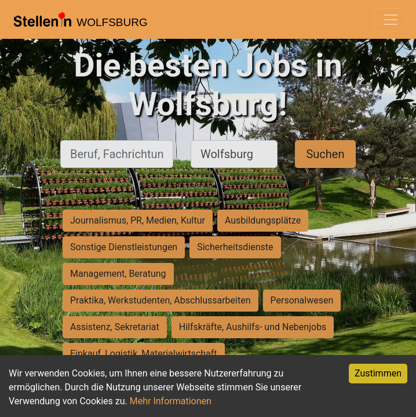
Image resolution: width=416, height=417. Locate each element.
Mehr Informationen (170, 401)
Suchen (325, 154)
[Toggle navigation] (390, 19)
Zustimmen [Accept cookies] (378, 373)
